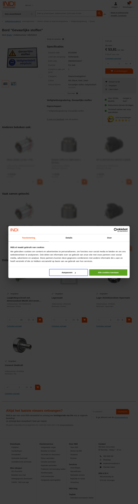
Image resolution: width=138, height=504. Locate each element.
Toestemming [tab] (28, 238)
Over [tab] (109, 238)
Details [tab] (69, 238)
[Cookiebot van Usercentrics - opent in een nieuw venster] (116, 230)
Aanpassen (69, 272)
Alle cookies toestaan (108, 272)
